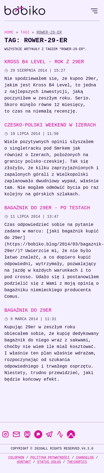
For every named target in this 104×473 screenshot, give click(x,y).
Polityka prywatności (50, 457)
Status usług (49, 462)
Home (9, 32)
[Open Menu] (94, 10)
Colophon (16, 457)
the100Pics (77, 462)
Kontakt (24, 462)
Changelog (85, 457)
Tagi (26, 32)
